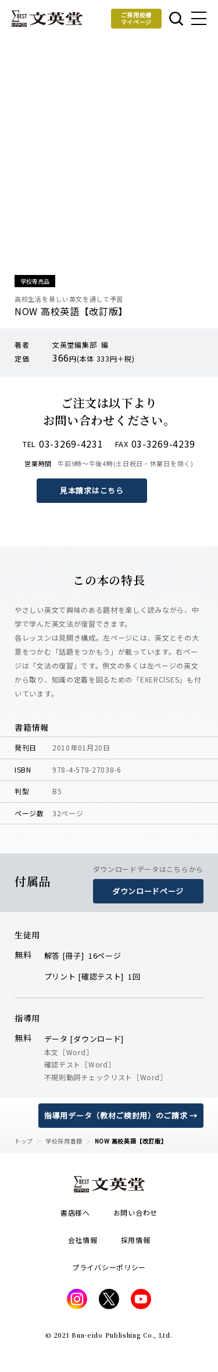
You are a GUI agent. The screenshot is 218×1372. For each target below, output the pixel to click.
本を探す (176, 19)
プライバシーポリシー (109, 1267)
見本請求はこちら (92, 490)
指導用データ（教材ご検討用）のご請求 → (121, 1115)
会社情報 (83, 1240)
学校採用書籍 (64, 1141)
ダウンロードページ (148, 890)
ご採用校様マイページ (136, 18)
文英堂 (47, 18)
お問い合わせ (135, 1212)
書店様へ (75, 1212)
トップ (24, 1141)
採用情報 (136, 1240)
